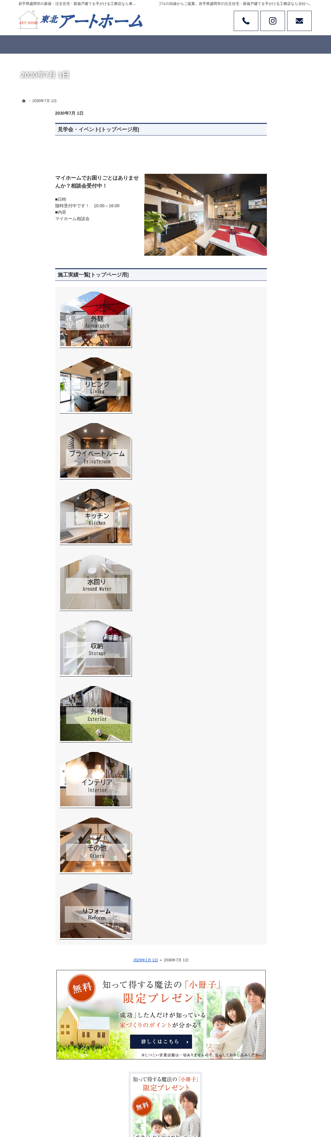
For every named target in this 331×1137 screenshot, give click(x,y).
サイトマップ (259, 572)
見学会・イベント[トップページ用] (61, 129)
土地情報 (255, 361)
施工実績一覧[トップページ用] (56, 275)
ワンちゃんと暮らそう (268, 374)
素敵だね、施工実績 (266, 336)
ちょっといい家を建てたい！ (274, 399)
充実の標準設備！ (264, 411)
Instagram (272, 21)
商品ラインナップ (264, 298)
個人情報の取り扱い (266, 560)
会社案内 (255, 485)
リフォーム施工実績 (266, 348)
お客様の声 (257, 386)
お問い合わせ (299, 21)
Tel (246, 21)
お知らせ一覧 (259, 547)
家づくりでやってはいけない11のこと (277, 439)
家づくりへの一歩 (264, 424)
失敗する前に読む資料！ (270, 522)
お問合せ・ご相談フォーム (276, 1086)
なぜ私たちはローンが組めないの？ (277, 457)
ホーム (253, 286)
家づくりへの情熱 (264, 497)
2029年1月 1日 (108, 960)
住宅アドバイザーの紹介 (270, 510)
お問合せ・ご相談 (264, 535)
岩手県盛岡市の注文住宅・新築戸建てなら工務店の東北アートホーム (195, 1110)
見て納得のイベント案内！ (272, 311)
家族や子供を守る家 (266, 472)
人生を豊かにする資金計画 (272, 323)
